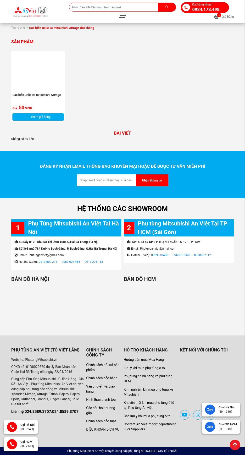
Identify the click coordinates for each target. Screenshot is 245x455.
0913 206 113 (94, 261)
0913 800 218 (48, 261)
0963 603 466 (71, 261)
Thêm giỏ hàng (38, 117)
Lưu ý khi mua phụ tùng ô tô (144, 368)
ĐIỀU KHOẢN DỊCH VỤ (102, 429)
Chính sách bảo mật (101, 421)
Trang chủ (18, 27)
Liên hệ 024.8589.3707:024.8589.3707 (44, 411)
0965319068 (181, 255)
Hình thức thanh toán (101, 399)
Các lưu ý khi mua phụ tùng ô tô (147, 416)
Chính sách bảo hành (101, 378)
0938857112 (202, 255)
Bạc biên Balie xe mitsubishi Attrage (36, 95)
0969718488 (159, 255)
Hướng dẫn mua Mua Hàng (144, 360)
